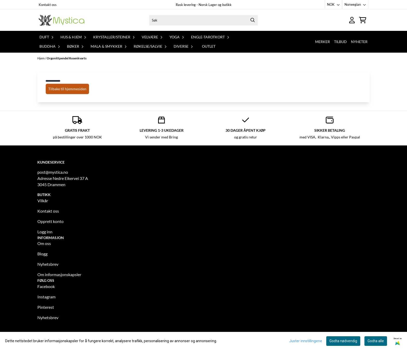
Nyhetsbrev (47, 264)
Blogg (42, 253)
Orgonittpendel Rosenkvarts (66, 58)
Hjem (41, 58)
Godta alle (376, 341)
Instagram (46, 296)
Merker (322, 41)
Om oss (44, 243)
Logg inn (44, 231)
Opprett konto (50, 221)
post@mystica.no (52, 172)
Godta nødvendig (343, 341)
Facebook (46, 286)
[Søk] (203, 20)
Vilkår (42, 200)
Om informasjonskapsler (59, 274)
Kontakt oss (48, 5)
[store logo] (61, 20)
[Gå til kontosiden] (352, 20)
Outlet (208, 46)
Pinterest (45, 307)
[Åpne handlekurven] (362, 20)
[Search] (252, 20)
